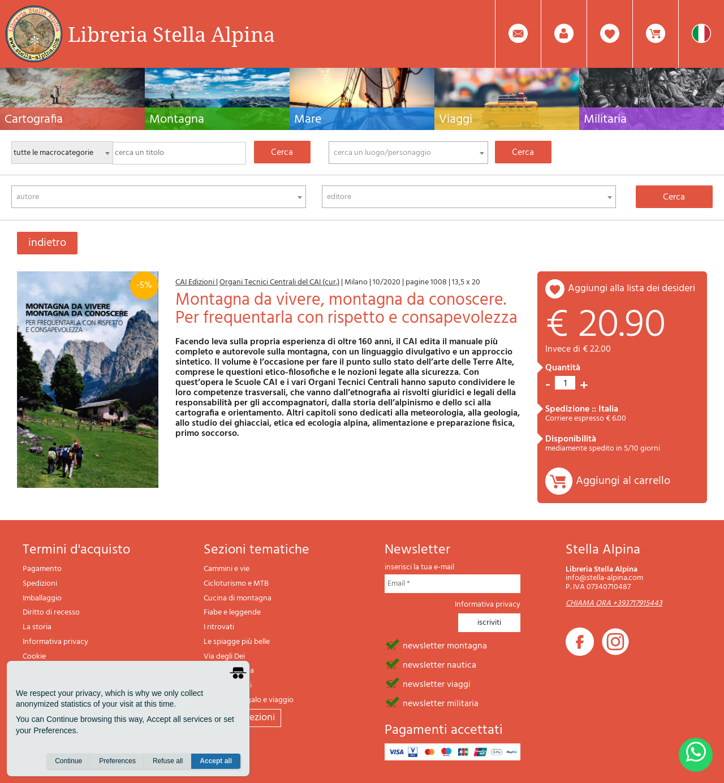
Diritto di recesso (51, 612)
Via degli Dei (224, 657)
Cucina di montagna (238, 598)
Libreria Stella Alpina (171, 33)
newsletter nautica (439, 664)
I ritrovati (219, 627)
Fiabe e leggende (232, 612)
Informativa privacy (55, 642)
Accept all (216, 761)
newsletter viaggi (437, 683)
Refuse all (168, 761)
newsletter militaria (441, 703)
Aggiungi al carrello (623, 481)
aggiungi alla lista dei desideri (631, 288)
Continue (68, 761)
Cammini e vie (226, 569)
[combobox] (408, 152)
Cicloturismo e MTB (236, 584)
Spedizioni (40, 584)
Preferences (117, 761)
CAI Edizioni (195, 282)
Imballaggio (42, 598)
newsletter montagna (445, 645)
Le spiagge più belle (237, 642)
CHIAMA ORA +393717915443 (614, 603)
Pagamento (42, 569)
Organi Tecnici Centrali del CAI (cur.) (279, 282)
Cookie (34, 657)
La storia (37, 627)
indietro (47, 243)
